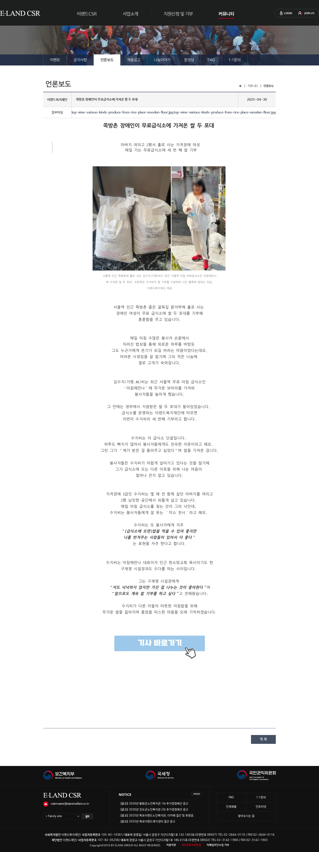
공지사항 (80, 60)
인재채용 (231, 806)
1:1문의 (234, 60)
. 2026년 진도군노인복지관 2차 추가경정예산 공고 (153, 809)
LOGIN (288, 13)
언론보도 (107, 60)
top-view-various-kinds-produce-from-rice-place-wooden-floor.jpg (122, 112)
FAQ (211, 60)
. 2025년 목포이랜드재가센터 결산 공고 (147, 821)
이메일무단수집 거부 (218, 845)
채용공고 (133, 60)
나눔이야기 (162, 60)
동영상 (189, 60)
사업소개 (130, 14)
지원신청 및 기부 (178, 14)
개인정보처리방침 (191, 845)
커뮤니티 (226, 14)
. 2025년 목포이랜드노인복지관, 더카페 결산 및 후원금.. (157, 815)
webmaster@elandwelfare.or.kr (70, 804)
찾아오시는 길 (246, 816)
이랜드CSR (87, 14)
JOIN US (309, 13)
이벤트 (55, 60)
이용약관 (171, 845)
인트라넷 (261, 806)
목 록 (263, 739)
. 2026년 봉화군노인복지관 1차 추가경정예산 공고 (153, 803)
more (196, 794)
